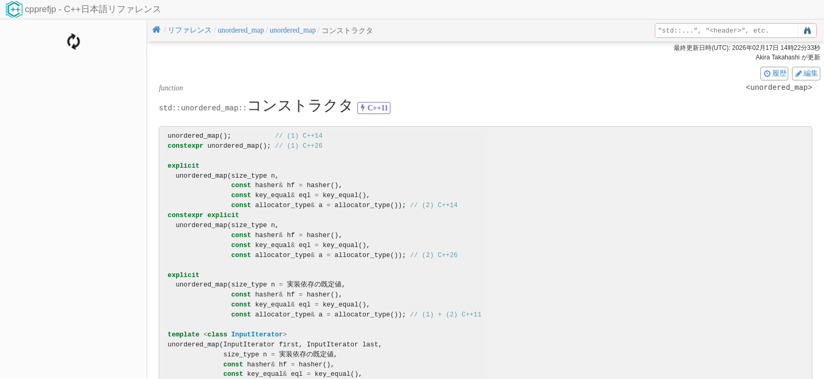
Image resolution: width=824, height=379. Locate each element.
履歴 (775, 73)
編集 (806, 73)
